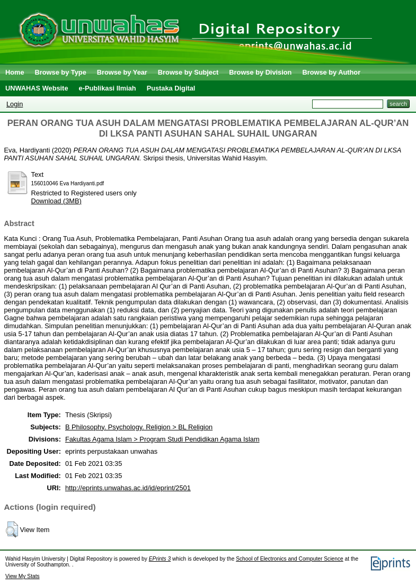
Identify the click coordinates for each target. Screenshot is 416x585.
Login (14, 104)
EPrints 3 (160, 559)
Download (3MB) (56, 201)
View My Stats (22, 576)
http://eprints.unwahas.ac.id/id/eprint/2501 (128, 488)
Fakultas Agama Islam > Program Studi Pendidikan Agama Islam (162, 439)
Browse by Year (122, 72)
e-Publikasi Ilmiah (107, 88)
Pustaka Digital (171, 88)
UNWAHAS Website (36, 88)
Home (14, 72)
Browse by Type (60, 72)
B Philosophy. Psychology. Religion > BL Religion (139, 427)
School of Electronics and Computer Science (289, 559)
